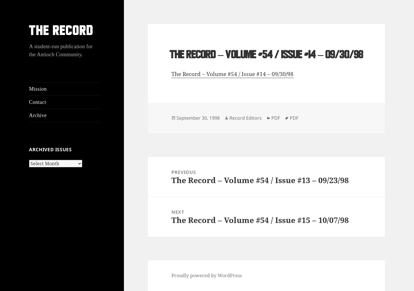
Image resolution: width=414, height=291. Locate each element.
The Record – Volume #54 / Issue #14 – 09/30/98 (232, 74)
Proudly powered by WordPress (206, 275)
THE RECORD (61, 31)
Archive (38, 115)
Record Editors (245, 118)
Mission (38, 89)
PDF (275, 118)
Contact (37, 102)
